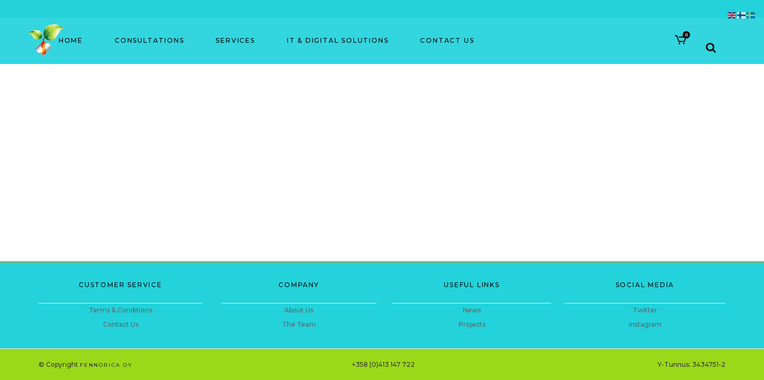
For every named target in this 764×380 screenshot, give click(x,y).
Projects (472, 324)
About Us (298, 310)
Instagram (645, 324)
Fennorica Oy (106, 365)
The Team (299, 324)
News (472, 310)
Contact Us (120, 324)
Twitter (645, 310)
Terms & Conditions (120, 310)
